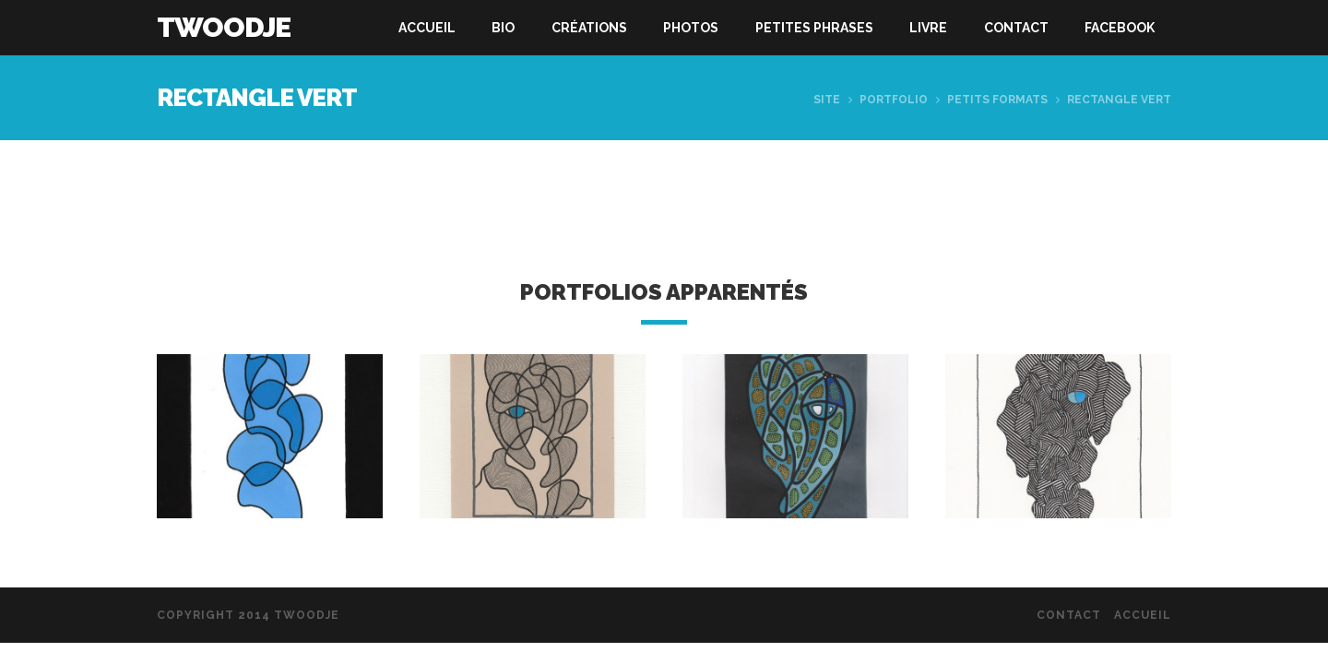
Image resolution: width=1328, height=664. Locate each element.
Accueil (427, 27)
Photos (690, 27)
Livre (928, 27)
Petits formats (997, 99)
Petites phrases (814, 27)
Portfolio (894, 99)
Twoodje (223, 27)
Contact (1016, 27)
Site (826, 99)
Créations (589, 27)
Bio (503, 27)
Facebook (1120, 27)
